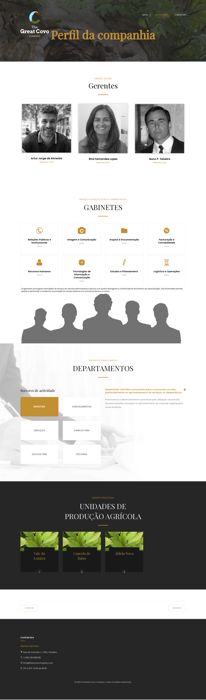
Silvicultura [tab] (39, 454)
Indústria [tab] (39, 406)
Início (146, 15)
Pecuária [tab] (81, 454)
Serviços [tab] (39, 430)
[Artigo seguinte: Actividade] (177, 608)
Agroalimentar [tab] (81, 406)
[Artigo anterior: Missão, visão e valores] (29, 608)
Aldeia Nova (124, 553)
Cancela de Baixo (81, 556)
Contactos (180, 15)
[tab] (145, 391)
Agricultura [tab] (82, 430)
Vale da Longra (39, 556)
